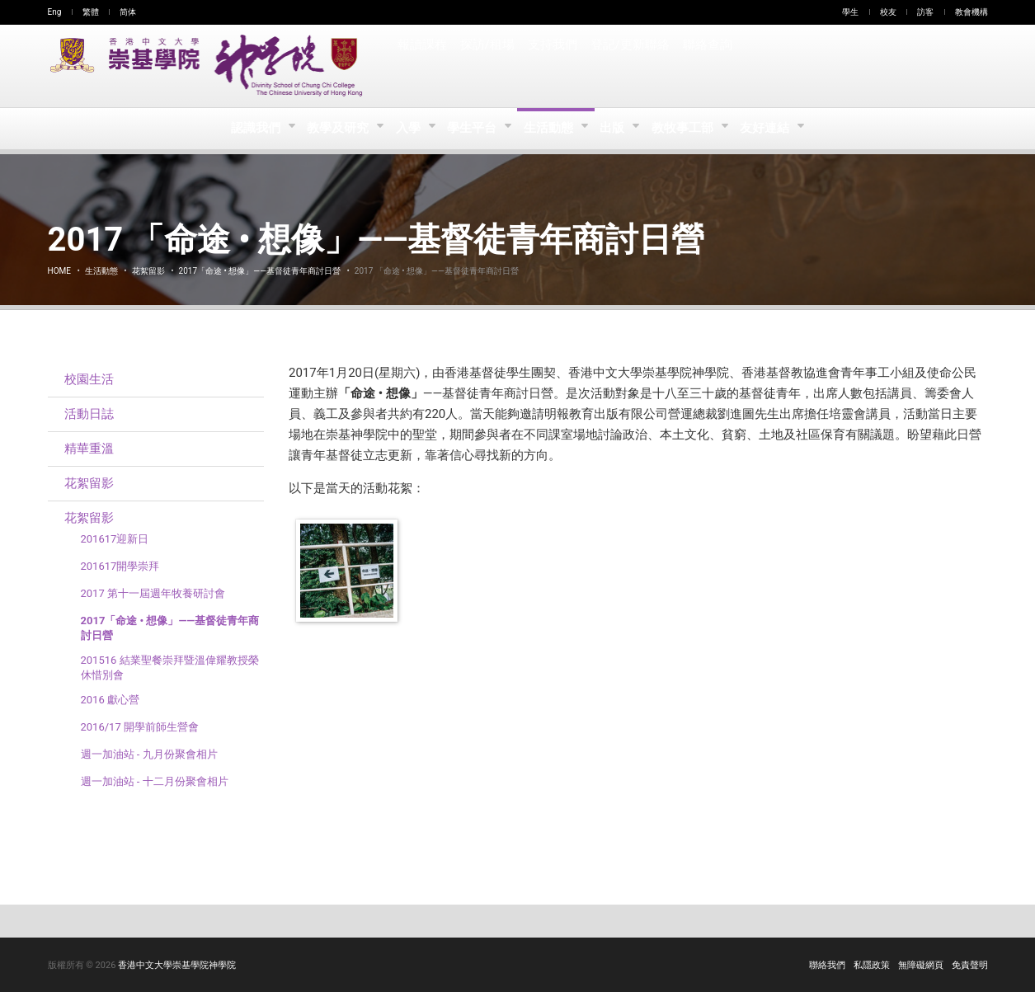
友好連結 (772, 128)
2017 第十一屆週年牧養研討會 (153, 593)
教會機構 (971, 11)
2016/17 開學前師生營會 (140, 727)
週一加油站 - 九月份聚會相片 (149, 754)
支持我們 (552, 66)
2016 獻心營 (110, 699)
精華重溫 (89, 448)
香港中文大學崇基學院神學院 (177, 965)
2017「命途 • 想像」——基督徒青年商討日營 (260, 270)
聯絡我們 (827, 965)
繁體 (90, 11)
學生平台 (473, 128)
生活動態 (550, 128)
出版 (616, 128)
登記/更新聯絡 (628, 66)
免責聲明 (970, 965)
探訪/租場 (487, 66)
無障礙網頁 (920, 965)
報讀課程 (422, 66)
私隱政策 (872, 965)
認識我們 (251, 128)
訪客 (925, 11)
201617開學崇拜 (120, 566)
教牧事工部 (688, 128)
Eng (55, 11)
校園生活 (89, 379)
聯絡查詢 (705, 66)
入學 (406, 128)
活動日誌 (89, 414)
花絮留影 (148, 270)
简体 (128, 11)
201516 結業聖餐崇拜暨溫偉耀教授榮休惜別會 (170, 667)
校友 (888, 11)
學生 (850, 11)
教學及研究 (334, 128)
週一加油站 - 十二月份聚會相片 (154, 781)
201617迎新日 (115, 539)
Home (59, 270)
